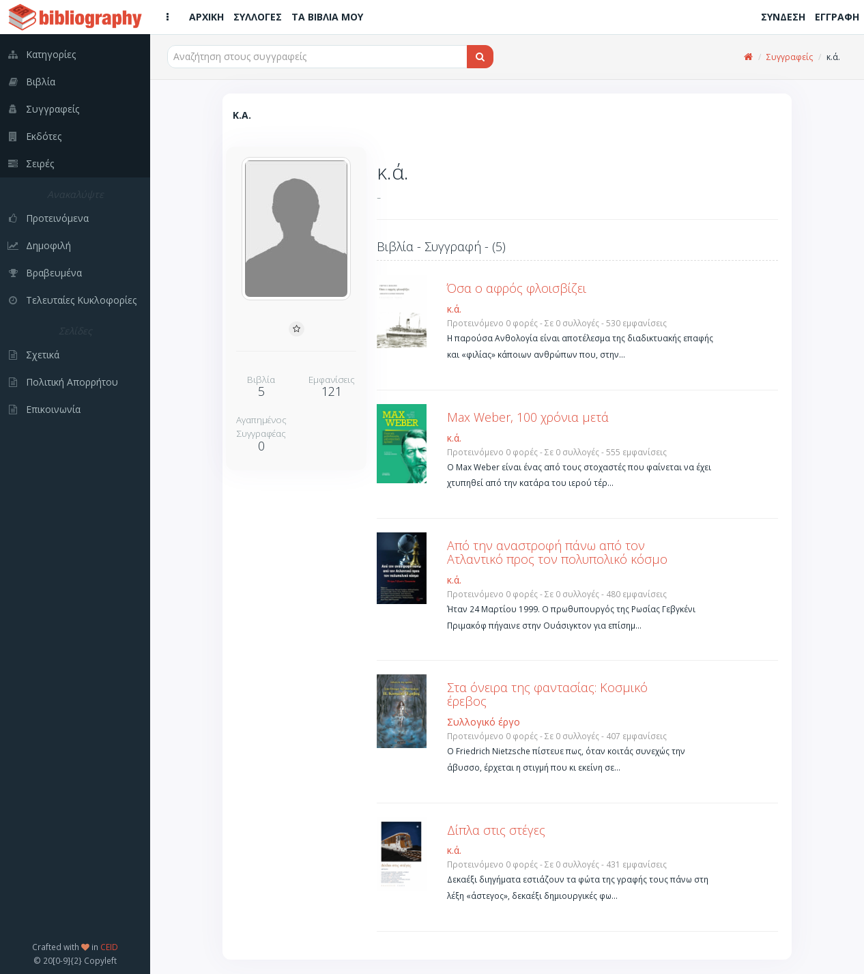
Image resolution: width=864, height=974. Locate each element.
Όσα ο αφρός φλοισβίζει (516, 288)
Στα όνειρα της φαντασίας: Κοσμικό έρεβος (547, 694)
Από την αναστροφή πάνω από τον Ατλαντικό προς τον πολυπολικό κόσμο (557, 552)
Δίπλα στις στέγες (496, 830)
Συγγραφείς (789, 57)
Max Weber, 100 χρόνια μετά (528, 417)
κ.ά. (454, 308)
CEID (109, 946)
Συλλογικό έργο (483, 721)
